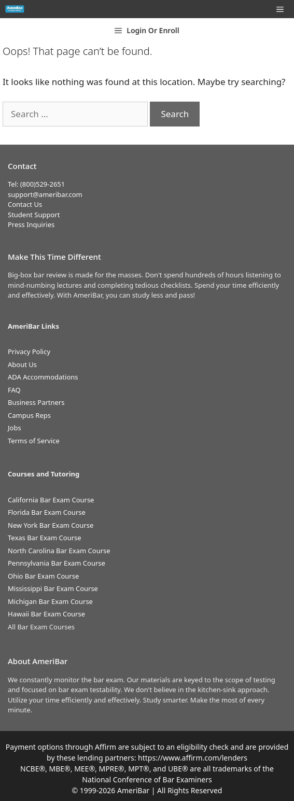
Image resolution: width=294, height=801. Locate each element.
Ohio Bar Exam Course (43, 576)
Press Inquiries (31, 224)
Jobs (14, 427)
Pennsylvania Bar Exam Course (56, 563)
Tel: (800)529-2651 (36, 184)
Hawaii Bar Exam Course (46, 614)
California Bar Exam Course (51, 499)
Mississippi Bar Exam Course (53, 588)
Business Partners (36, 402)
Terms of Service (34, 440)
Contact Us (25, 204)
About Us (22, 364)
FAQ (14, 390)
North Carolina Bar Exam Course (59, 550)
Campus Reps (29, 415)
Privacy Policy (29, 351)
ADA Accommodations (43, 377)
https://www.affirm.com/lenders (192, 758)
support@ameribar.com (45, 194)
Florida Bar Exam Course (47, 512)
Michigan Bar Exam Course (50, 601)
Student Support (34, 214)
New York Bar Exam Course (50, 525)
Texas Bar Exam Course (44, 537)
